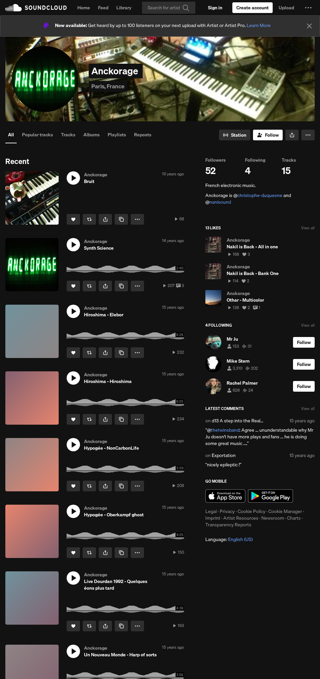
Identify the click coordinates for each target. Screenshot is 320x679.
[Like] (73, 219)
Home (83, 7)
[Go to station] (234, 135)
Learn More (259, 25)
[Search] (168, 8)
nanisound (220, 202)
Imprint (212, 518)
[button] (308, 7)
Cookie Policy (251, 511)
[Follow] (268, 135)
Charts (294, 518)
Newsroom (272, 518)
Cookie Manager (285, 511)
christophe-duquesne (259, 195)
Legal (211, 511)
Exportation (224, 455)
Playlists (117, 134)
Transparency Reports (228, 524)
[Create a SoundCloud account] (252, 7)
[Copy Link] (121, 219)
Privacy (227, 511)
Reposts (142, 134)
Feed (103, 7)
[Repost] (89, 219)
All (11, 134)
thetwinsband (225, 430)
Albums (91, 134)
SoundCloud (36, 7)
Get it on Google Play (270, 496)
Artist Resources (240, 518)
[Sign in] (215, 7)
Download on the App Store (225, 496)
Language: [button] (229, 539)
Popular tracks (37, 134)
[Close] (309, 26)
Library (123, 7)
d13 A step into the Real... (237, 420)
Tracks (68, 134)
